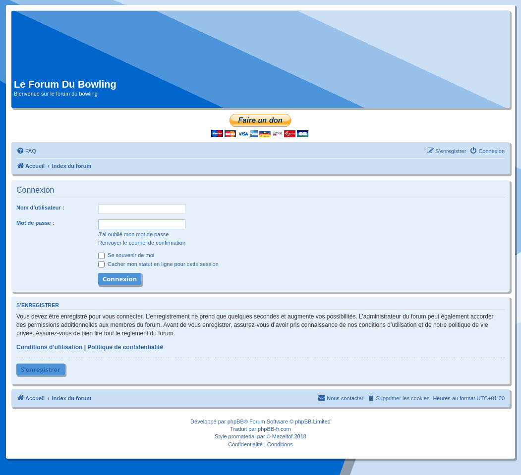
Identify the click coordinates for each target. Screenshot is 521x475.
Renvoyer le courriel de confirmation (141, 243)
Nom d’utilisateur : (40, 208)
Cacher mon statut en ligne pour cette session (158, 264)
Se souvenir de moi (126, 255)
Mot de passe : (35, 223)
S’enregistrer (40, 369)
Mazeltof (282, 436)
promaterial (242, 436)
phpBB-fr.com (274, 429)
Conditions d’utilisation (49, 347)
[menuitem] (26, 151)
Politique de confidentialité (125, 347)
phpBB (236, 421)
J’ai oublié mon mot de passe (133, 234)
